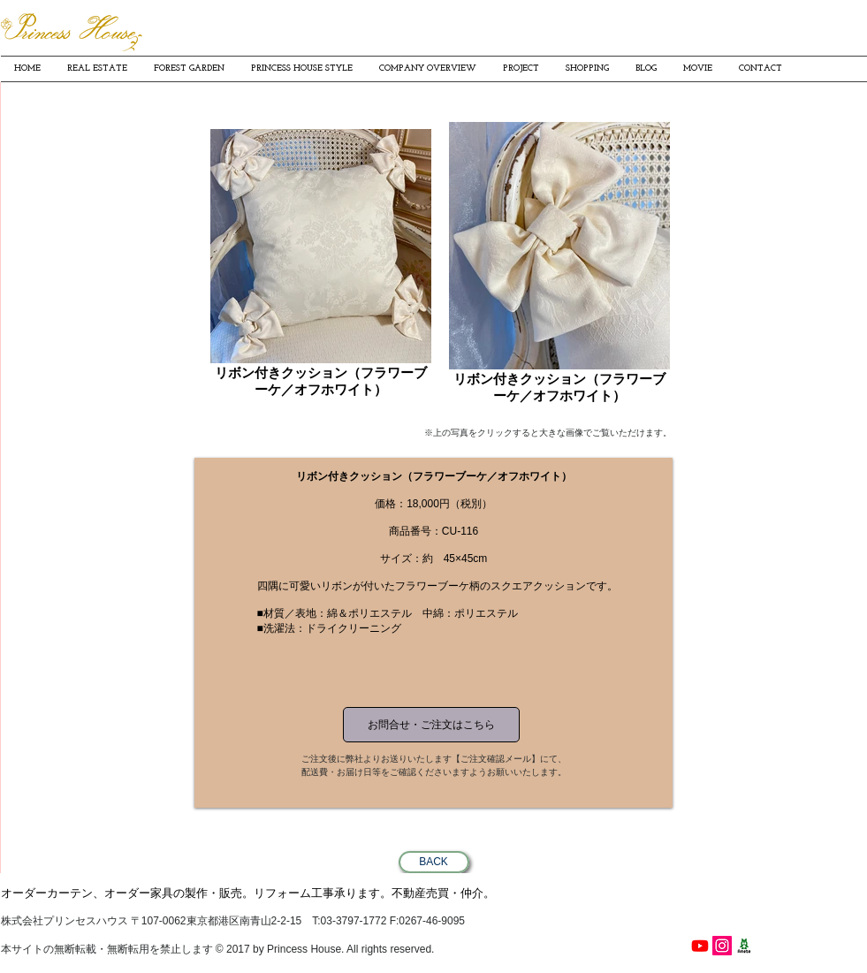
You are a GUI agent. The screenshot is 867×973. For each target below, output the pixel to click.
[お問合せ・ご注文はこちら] (431, 724)
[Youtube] (700, 945)
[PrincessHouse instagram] (722, 945)
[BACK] (434, 862)
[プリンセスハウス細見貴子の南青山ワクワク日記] (744, 945)
